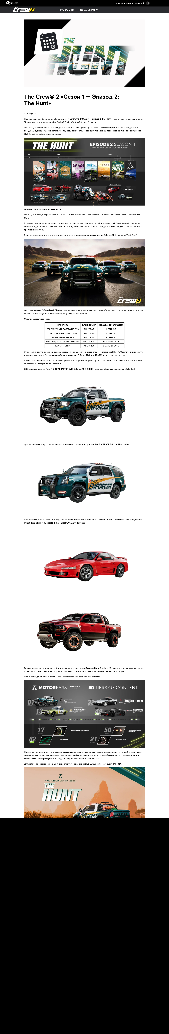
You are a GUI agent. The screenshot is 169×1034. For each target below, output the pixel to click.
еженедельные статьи (48, 931)
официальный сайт (83, 942)
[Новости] (67, 9)
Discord (66, 945)
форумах (28, 945)
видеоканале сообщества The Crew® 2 (101, 952)
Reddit (39, 945)
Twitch (112, 945)
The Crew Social (51, 945)
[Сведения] (89, 9)
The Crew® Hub (75, 917)
